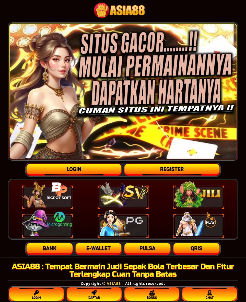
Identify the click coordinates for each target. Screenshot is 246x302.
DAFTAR (94, 293)
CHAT (209, 293)
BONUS (152, 293)
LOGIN (36, 293)
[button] (50, 248)
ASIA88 (114, 283)
